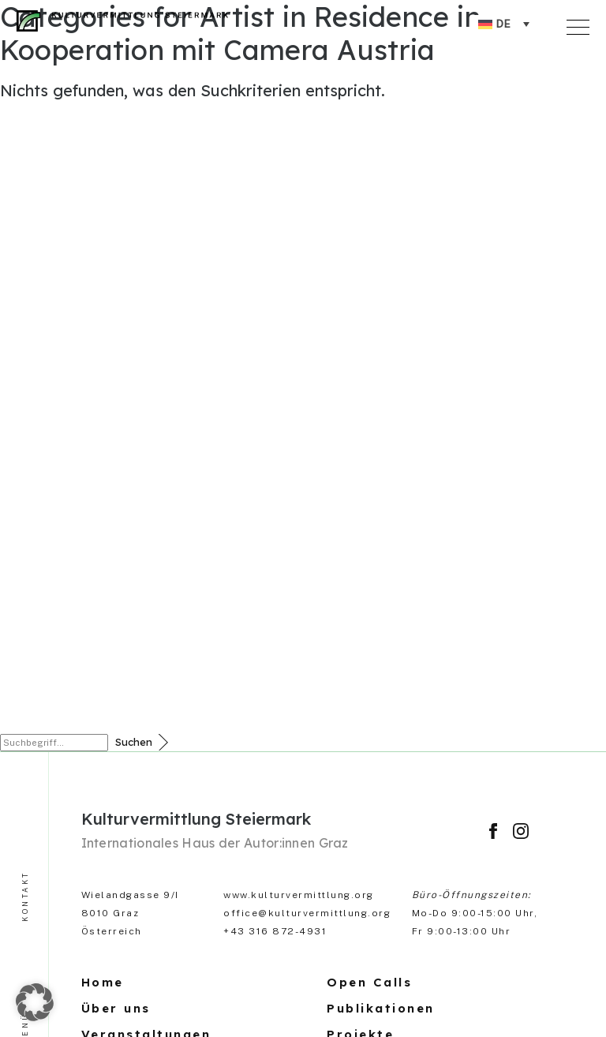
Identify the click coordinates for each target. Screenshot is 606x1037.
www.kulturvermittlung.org (298, 894)
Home (102, 982)
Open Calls (369, 982)
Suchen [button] (133, 742)
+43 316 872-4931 (275, 931)
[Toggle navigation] (580, 24)
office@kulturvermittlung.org (307, 913)
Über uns (116, 1008)
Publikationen (381, 1008)
